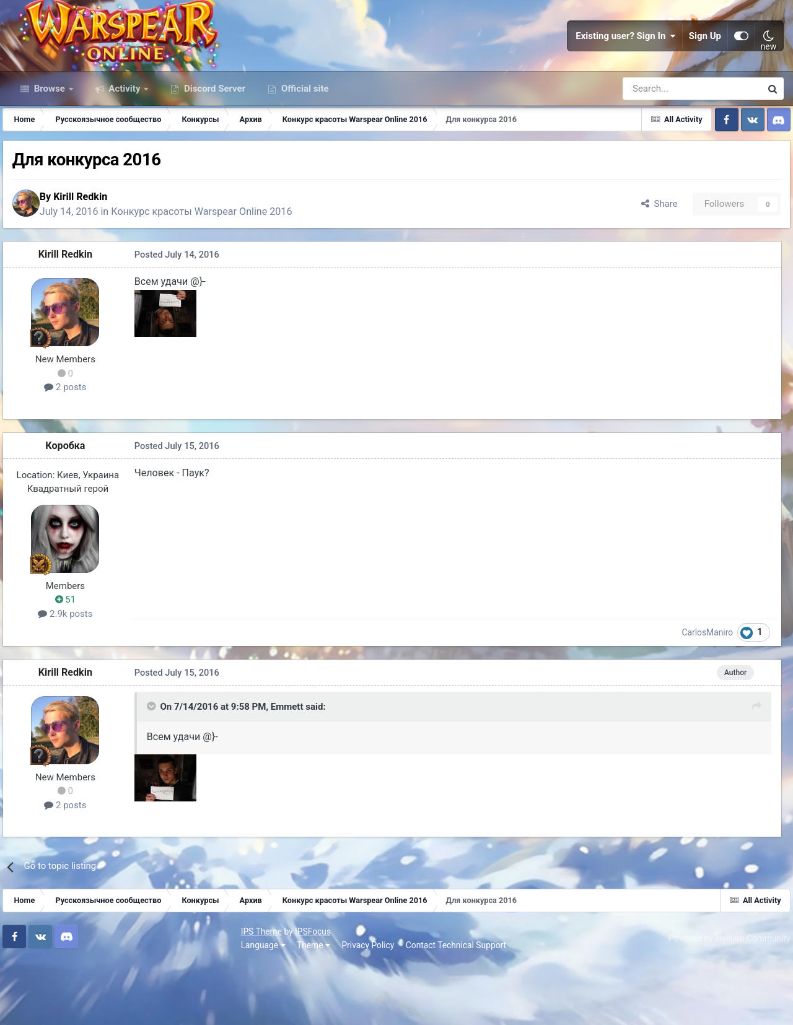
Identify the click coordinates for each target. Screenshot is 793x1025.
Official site (303, 141)
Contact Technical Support (224, 1006)
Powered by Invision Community (723, 999)
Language (31, 1006)
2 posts (72, 449)
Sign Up (705, 62)
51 (71, 661)
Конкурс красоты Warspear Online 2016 (218, 270)
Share (649, 262)
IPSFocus (81, 992)
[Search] (659, 141)
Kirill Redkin (97, 254)
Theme (82, 1006)
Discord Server (213, 141)
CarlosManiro (715, 694)
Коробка (72, 507)
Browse (50, 141)
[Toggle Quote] (151, 771)
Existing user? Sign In (626, 62)
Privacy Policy (136, 1006)
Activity (125, 141)
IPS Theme (29, 992)
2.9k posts (72, 675)
